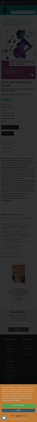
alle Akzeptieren (18, 405)
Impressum (12, 419)
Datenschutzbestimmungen (21, 419)
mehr (18, 410)
